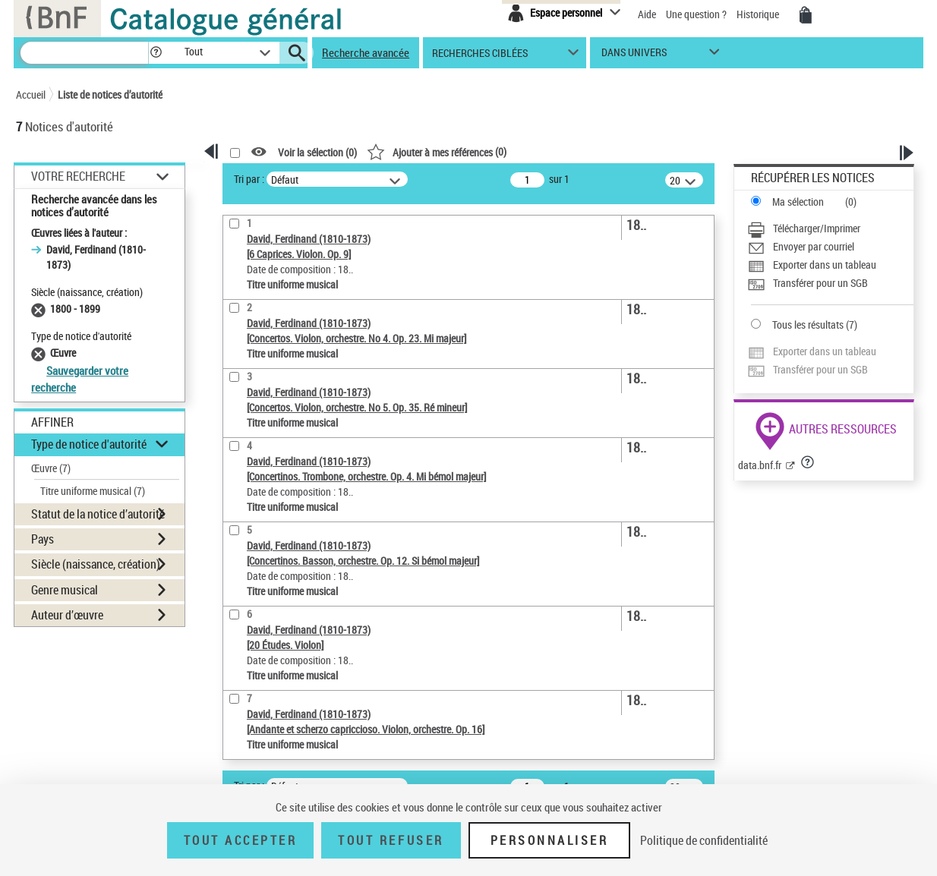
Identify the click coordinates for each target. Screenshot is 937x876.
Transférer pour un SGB (820, 283)
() (436, 151)
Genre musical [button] (64, 589)
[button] (155, 53)
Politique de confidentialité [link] (704, 840)
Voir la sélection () (317, 152)
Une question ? (696, 14)
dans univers (634, 55)
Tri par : (249, 179)
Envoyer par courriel (813, 246)
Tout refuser (390, 840)
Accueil (31, 94)
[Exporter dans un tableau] (830, 265)
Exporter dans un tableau (824, 264)
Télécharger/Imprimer (816, 228)
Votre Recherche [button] (78, 176)
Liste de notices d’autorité (110, 94)
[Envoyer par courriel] (830, 246)
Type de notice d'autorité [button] (89, 444)
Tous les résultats (808, 324)
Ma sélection (798, 201)
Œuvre (51, 468)
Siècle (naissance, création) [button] (95, 564)
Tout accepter (241, 840)
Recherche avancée (365, 52)
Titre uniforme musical (92, 491)
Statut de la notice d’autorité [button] (98, 514)
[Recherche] (84, 53)
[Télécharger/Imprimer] (830, 228)
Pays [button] (42, 539)
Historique (759, 14)
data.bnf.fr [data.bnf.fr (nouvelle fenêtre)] (759, 465)
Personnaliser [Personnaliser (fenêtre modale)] (550, 840)
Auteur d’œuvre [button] (67, 615)
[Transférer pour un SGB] (830, 283)
